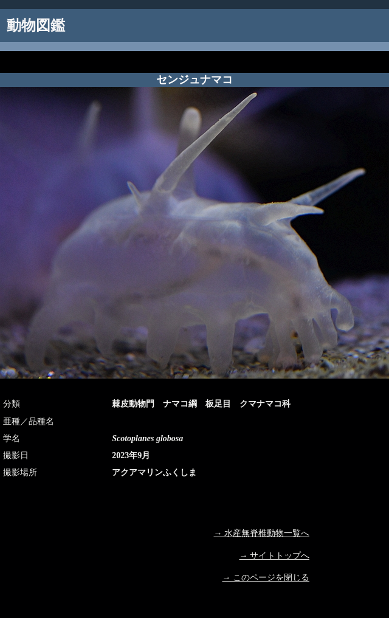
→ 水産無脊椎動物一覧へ (262, 533)
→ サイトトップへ (274, 555)
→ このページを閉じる (266, 577)
